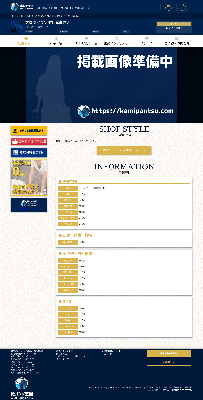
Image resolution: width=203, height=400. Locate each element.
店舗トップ (26, 43)
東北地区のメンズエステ (22, 356)
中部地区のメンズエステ (22, 362)
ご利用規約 (138, 387)
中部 (61, 8)
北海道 (44, 8)
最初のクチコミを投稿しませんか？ (124, 150)
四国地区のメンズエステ (22, 370)
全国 (38, 8)
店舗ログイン (168, 362)
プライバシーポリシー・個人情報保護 (164, 387)
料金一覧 (56, 43)
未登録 (82, 308)
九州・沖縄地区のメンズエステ (25, 372)
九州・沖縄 (84, 8)
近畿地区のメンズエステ (22, 364)
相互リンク (107, 353)
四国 (77, 8)
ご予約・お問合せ (177, 43)
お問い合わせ (114, 387)
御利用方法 (61, 353)
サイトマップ (62, 359)
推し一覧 (168, 7)
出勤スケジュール (116, 43)
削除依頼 (126, 387)
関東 (55, 8)
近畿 (66, 8)
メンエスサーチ (184, 7)
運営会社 (188, 387)
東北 (50, 8)
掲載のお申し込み (168, 353)
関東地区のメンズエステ (22, 359)
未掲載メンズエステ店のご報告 (71, 356)
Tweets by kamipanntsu (24, 208)
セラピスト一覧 (86, 43)
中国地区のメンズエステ (22, 367)
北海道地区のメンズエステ (23, 353)
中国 (71, 8)
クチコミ (146, 43)
